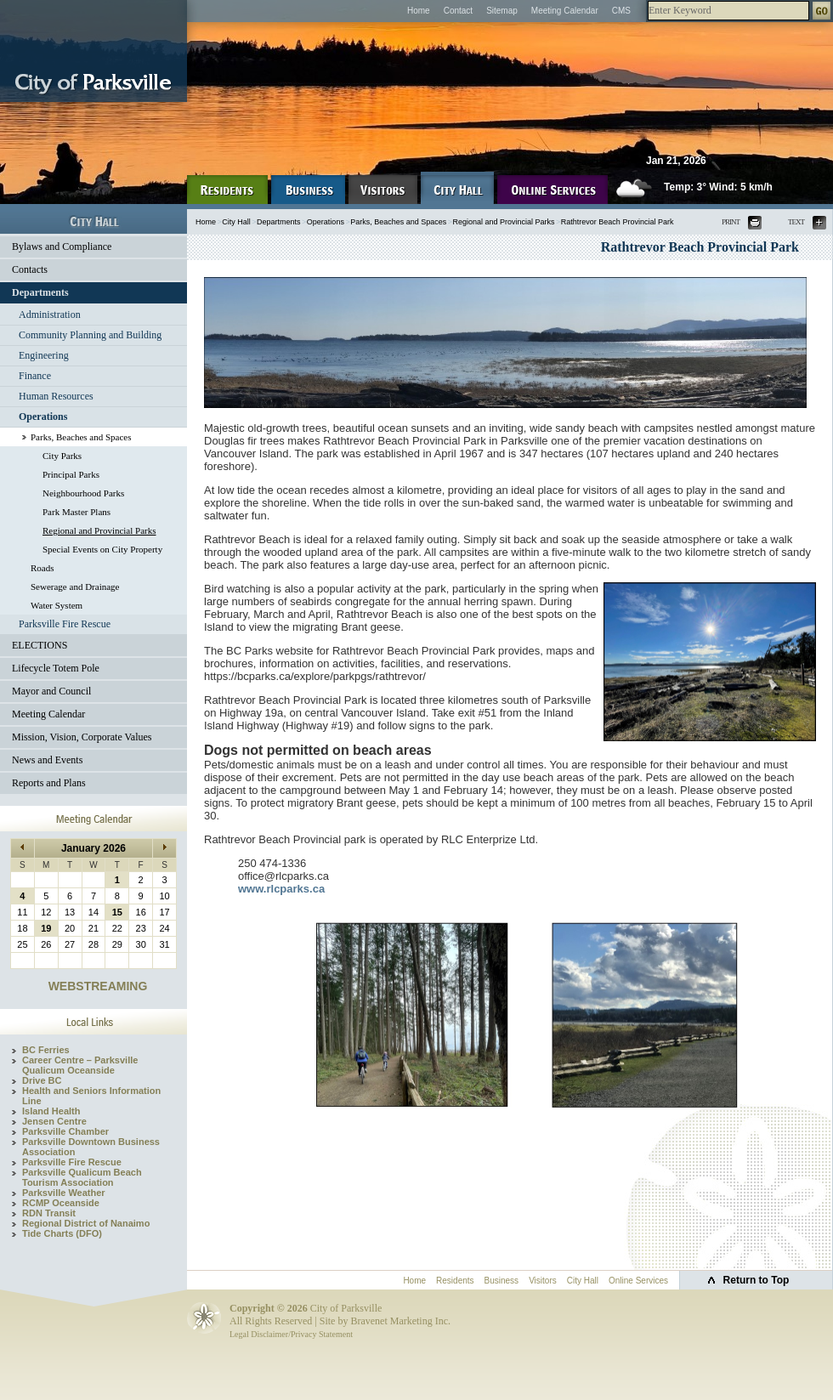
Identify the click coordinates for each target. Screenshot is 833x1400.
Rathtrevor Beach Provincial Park (617, 222)
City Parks (62, 456)
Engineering (44, 355)
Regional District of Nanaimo (86, 1223)
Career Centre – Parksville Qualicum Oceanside (80, 1065)
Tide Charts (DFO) (62, 1233)
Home (418, 10)
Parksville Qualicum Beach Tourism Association (82, 1177)
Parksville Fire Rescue (64, 624)
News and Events (47, 760)
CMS (621, 10)
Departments (40, 292)
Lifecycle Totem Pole (55, 668)
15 (117, 912)
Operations (43, 416)
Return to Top (756, 1280)
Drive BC (41, 1080)
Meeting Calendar (564, 10)
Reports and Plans (49, 783)
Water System (56, 605)
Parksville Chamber (65, 1131)
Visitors (543, 1280)
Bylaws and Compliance (61, 246)
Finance (35, 376)
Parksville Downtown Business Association (91, 1146)
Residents (454, 1280)
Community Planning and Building (90, 335)
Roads (42, 568)
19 (46, 928)
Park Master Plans (76, 512)
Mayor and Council (51, 691)
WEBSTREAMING (98, 986)
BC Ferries (46, 1050)
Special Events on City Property (102, 549)
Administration (50, 314)
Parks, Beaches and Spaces (81, 437)
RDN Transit (49, 1213)
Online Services (638, 1280)
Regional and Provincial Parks (99, 530)
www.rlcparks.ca (281, 888)
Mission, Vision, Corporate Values (82, 737)
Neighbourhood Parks (83, 493)
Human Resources (56, 396)
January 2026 (93, 848)
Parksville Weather (63, 1192)
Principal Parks (70, 474)
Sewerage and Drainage (75, 586)
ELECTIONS (39, 645)
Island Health (51, 1111)
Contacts (30, 269)
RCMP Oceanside (60, 1203)
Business (501, 1280)
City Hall (236, 222)
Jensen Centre (54, 1121)
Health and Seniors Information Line (91, 1095)
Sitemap (502, 10)
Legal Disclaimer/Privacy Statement (291, 1334)
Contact (458, 10)
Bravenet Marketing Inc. (400, 1321)
